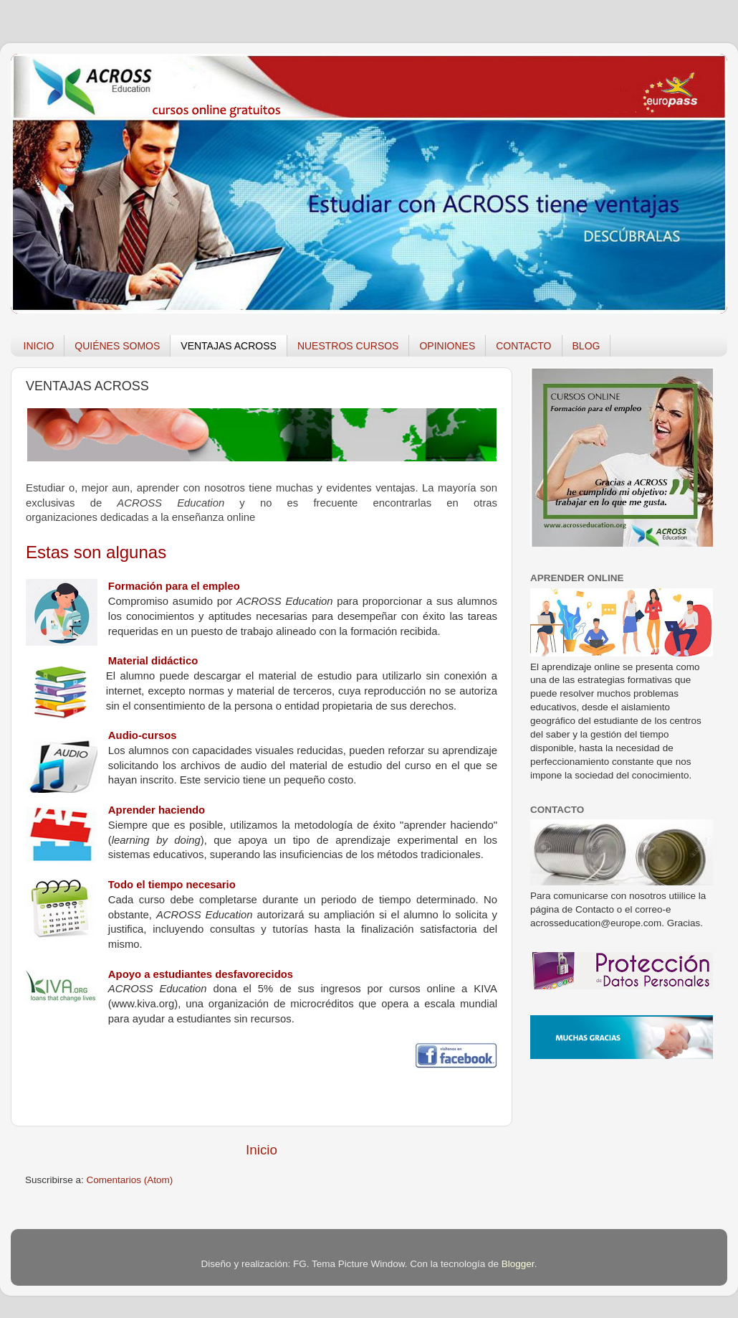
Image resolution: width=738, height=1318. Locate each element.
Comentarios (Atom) (130, 1180)
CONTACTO (523, 346)
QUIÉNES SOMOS (117, 346)
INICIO (39, 346)
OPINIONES (447, 346)
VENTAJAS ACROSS (229, 346)
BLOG (586, 346)
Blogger (518, 1263)
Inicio (261, 1149)
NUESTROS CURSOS (348, 346)
